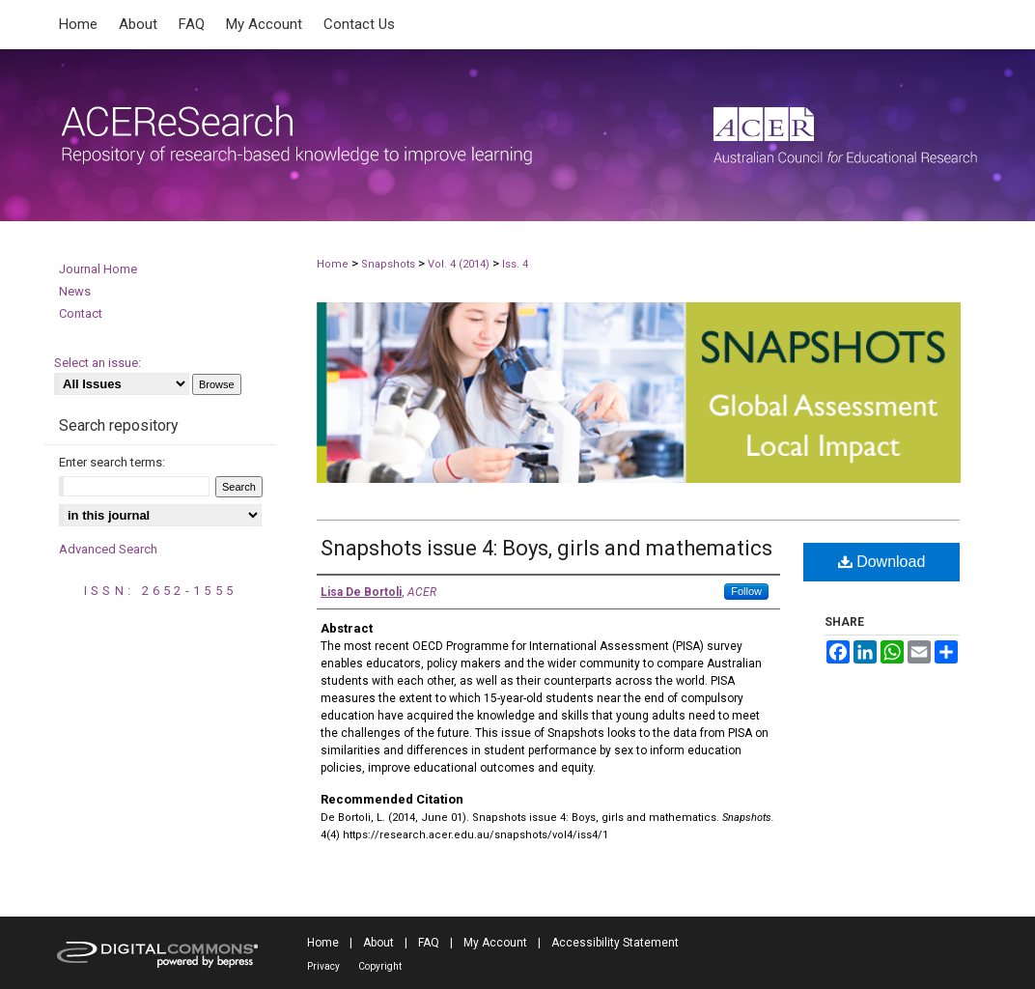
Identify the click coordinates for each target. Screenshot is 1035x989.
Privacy (323, 966)
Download (882, 561)
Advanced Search (108, 549)
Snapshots (388, 264)
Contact (80, 313)
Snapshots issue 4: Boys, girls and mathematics (546, 548)
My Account (495, 942)
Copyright (380, 966)
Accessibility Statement (615, 942)
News (75, 291)
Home (333, 264)
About (378, 942)
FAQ (428, 942)
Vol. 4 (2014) (459, 264)
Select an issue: (97, 362)
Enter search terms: (112, 462)
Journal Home (98, 269)
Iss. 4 (515, 264)
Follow (746, 591)
